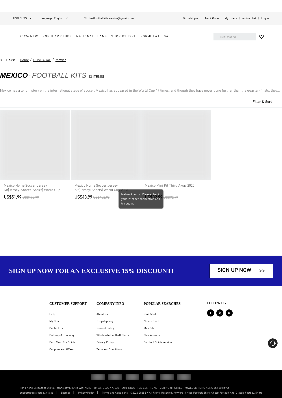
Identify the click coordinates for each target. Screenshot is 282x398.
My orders (230, 18)
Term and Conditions (109, 349)
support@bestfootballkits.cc (36, 393)
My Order (55, 321)
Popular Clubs (112, 36)
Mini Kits (149, 328)
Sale (102, 46)
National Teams (146, 36)
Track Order (212, 18)
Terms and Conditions (115, 393)
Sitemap (65, 393)
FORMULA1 (84, 46)
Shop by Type (178, 36)
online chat (249, 18)
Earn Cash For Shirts (62, 342)
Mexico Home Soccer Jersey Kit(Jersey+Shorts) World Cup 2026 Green (101, 197)
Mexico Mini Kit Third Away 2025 (169, 194)
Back (10, 69)
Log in (265, 18)
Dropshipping (191, 18)
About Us (102, 314)
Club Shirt (150, 314)
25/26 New (84, 36)
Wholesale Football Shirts (112, 335)
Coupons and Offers (61, 349)
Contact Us (56, 328)
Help (52, 314)
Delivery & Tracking (61, 335)
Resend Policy (105, 328)
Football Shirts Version (158, 342)
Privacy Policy (105, 342)
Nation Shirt (151, 321)
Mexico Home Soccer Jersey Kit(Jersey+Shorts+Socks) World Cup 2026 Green (32, 197)
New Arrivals (152, 335)
